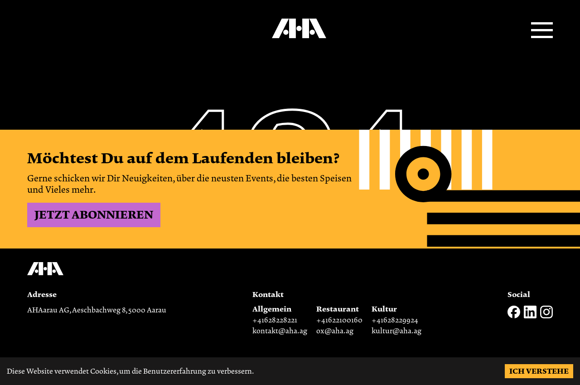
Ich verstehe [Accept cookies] (539, 371)
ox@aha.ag (334, 331)
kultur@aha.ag (396, 331)
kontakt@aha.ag (279, 331)
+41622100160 (339, 320)
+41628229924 (395, 320)
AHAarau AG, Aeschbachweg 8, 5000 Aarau (96, 310)
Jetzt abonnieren (93, 215)
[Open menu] (542, 31)
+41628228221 (274, 320)
